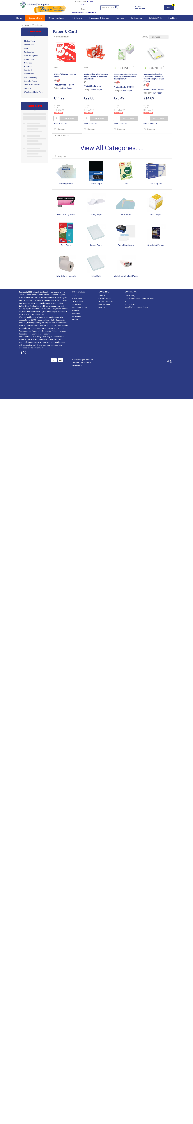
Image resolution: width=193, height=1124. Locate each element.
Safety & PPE (155, 18)
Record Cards (29, 74)
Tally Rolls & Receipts (32, 85)
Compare (59, 129)
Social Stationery (30, 78)
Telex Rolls (28, 88)
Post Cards (28, 70)
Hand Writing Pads (31, 56)
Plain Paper (28, 67)
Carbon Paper (29, 45)
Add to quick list (60, 123)
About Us (101, 295)
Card (26, 48)
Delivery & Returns (104, 298)
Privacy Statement (104, 304)
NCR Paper (28, 63)
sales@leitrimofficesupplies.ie (136, 307)
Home (19, 18)
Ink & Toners (76, 18)
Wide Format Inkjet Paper (33, 92)
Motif (56, 67)
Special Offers (35, 18)
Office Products (56, 18)
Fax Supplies (29, 52)
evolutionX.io (77, 365)
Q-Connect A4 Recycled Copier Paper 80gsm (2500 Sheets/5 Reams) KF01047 (125, 76)
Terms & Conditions (105, 301)
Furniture (120, 18)
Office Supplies (38, 25)
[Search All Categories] (109, 7)
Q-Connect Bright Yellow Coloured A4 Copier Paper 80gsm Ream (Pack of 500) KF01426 (154, 77)
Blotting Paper (29, 41)
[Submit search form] (116, 7)
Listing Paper (29, 59)
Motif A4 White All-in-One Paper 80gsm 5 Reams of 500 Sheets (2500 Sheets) (96, 76)
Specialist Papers (30, 81)
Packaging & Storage (99, 18)
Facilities (172, 18)
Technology (136, 18)
